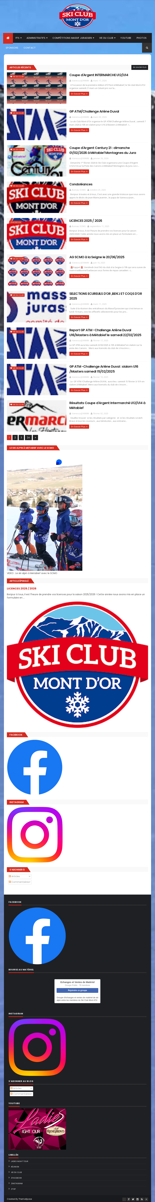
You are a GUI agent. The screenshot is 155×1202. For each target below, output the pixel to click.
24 (28, 436)
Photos (142, 38)
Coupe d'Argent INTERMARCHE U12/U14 (88, 75)
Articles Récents (20, 67)
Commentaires (19, 880)
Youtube (125, 38)
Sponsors (12, 48)
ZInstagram (17, 1182)
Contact (30, 48)
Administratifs (36, 38)
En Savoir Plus (139, 67)
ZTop (13, 1187)
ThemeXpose (25, 1197)
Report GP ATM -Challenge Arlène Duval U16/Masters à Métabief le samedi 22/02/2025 (101, 331)
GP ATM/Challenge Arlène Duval (84, 111)
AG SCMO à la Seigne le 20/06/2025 (86, 256)
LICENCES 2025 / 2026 (75, 220)
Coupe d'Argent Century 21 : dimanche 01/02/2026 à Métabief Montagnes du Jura (100, 150)
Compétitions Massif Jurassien (72, 38)
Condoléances (70, 184)
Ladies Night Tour (19, 1160)
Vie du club (106, 38)
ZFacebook (15, 222)
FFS (18, 38)
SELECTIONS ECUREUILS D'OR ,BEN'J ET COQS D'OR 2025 (99, 292)
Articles (14, 875)
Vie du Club (18, 77)
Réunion (15, 1165)
